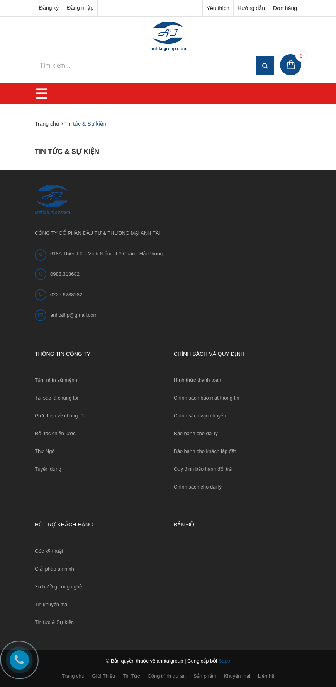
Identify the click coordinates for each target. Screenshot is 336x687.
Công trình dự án (167, 676)
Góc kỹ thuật (49, 551)
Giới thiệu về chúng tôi (60, 416)
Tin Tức (131, 676)
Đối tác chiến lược (55, 433)
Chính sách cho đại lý (198, 487)
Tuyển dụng (48, 469)
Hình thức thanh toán (197, 380)
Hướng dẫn (251, 8)
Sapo (224, 661)
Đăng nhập (80, 8)
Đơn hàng (285, 8)
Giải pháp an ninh (54, 569)
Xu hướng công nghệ (58, 587)
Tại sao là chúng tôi (56, 398)
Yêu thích (218, 8)
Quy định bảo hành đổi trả (203, 469)
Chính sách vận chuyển (200, 416)
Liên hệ (266, 676)
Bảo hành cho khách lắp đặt (205, 451)
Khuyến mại (237, 676)
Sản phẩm (204, 676)
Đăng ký (49, 8)
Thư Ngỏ (45, 451)
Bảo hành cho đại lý (196, 433)
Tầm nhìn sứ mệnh (56, 380)
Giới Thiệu (103, 676)
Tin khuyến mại (51, 604)
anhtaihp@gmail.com (73, 315)
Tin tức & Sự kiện (67, 152)
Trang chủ (73, 676)
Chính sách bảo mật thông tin (206, 398)
